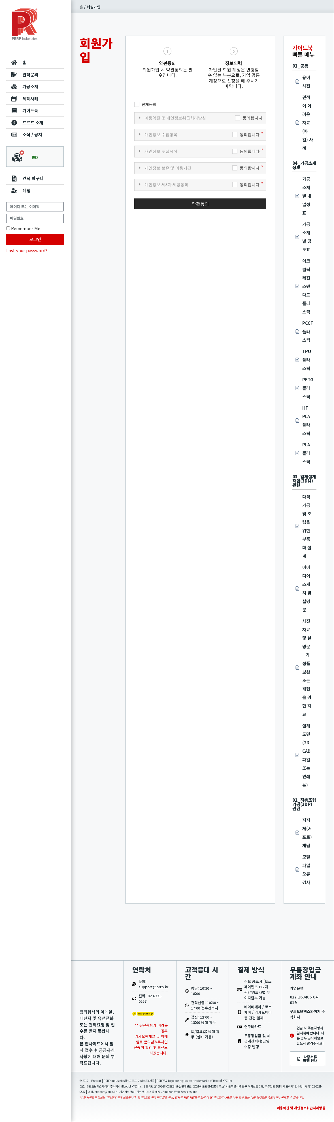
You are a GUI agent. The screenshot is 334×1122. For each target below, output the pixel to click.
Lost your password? (26, 250)
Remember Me (23, 228)
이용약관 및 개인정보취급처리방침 (301, 1107)
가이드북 (302, 48)
